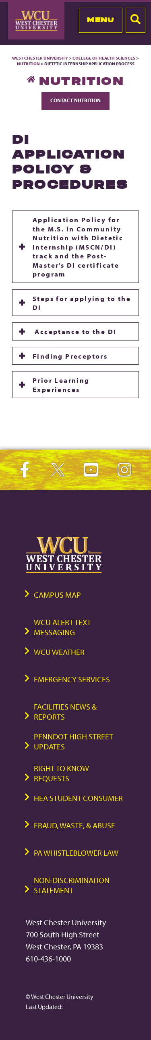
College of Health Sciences (103, 58)
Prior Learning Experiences (61, 384)
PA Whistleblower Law (76, 853)
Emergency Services (72, 679)
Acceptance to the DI (74, 331)
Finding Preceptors (70, 355)
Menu (100, 19)
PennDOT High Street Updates (73, 741)
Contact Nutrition (75, 100)
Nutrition (28, 63)
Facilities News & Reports (65, 712)
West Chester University (40, 58)
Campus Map (57, 595)
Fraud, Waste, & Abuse (74, 825)
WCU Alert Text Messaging (62, 627)
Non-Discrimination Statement (72, 885)
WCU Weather (59, 652)
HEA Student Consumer (78, 798)
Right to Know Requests (61, 773)
